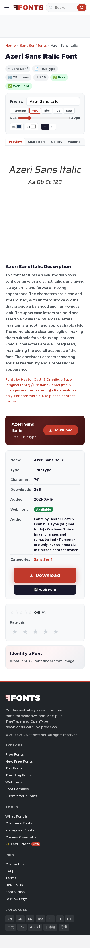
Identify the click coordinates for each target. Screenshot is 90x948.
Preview (15, 141)
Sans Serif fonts (33, 45)
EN (10, 919)
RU (22, 927)
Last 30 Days (16, 899)
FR (51, 919)
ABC (35, 110)
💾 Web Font (45, 589)
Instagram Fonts (19, 830)
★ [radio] (15, 631)
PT (69, 919)
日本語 (50, 927)
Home (10, 45)
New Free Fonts (19, 761)
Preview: (17, 101)
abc (47, 110)
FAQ (9, 871)
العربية (35, 927)
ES (30, 919)
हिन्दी (64, 927)
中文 (11, 927)
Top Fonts (14, 768)
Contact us (15, 864)
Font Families (17, 789)
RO (40, 919)
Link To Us (14, 885)
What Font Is (16, 816)
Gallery (56, 141)
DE (20, 919)
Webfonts (13, 782)
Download (61, 430)
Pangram (19, 110)
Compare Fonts (18, 823)
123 (57, 110)
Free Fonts (14, 754)
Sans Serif (43, 559)
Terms (10, 878)
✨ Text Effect (22, 844)
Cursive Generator (21, 837)
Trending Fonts (18, 775)
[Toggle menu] (7, 7)
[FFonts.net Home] (28, 7)
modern (59, 275)
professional (62, 363)
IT (59, 919)
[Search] (66, 7)
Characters (36, 141)
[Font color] (19, 126)
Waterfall (75, 141)
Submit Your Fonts (21, 796)
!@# (69, 110)
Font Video (15, 892)
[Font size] (44, 118)
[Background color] (33, 126)
